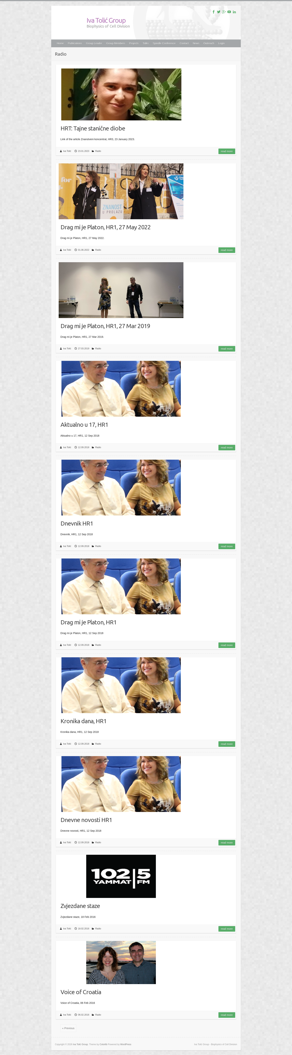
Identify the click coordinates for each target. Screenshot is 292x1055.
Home (60, 43)
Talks (146, 43)
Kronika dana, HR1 (84, 721)
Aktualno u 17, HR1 (84, 424)
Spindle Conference (164, 43)
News (196, 43)
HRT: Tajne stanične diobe (93, 128)
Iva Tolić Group (106, 20)
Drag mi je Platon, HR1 (89, 622)
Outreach (208, 43)
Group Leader (94, 43)
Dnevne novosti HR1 (86, 819)
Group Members (115, 43)
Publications (75, 43)
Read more (227, 151)
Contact (184, 43)
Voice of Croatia (81, 992)
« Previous (68, 1028)
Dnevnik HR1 (77, 523)
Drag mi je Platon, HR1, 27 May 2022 (106, 227)
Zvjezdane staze (80, 905)
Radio (98, 151)
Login (221, 43)
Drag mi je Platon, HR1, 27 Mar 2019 (105, 326)
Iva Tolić (67, 151)
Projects (134, 43)
